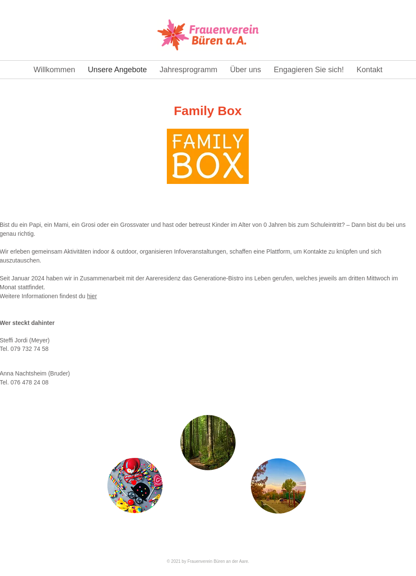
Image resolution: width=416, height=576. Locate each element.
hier (92, 296)
